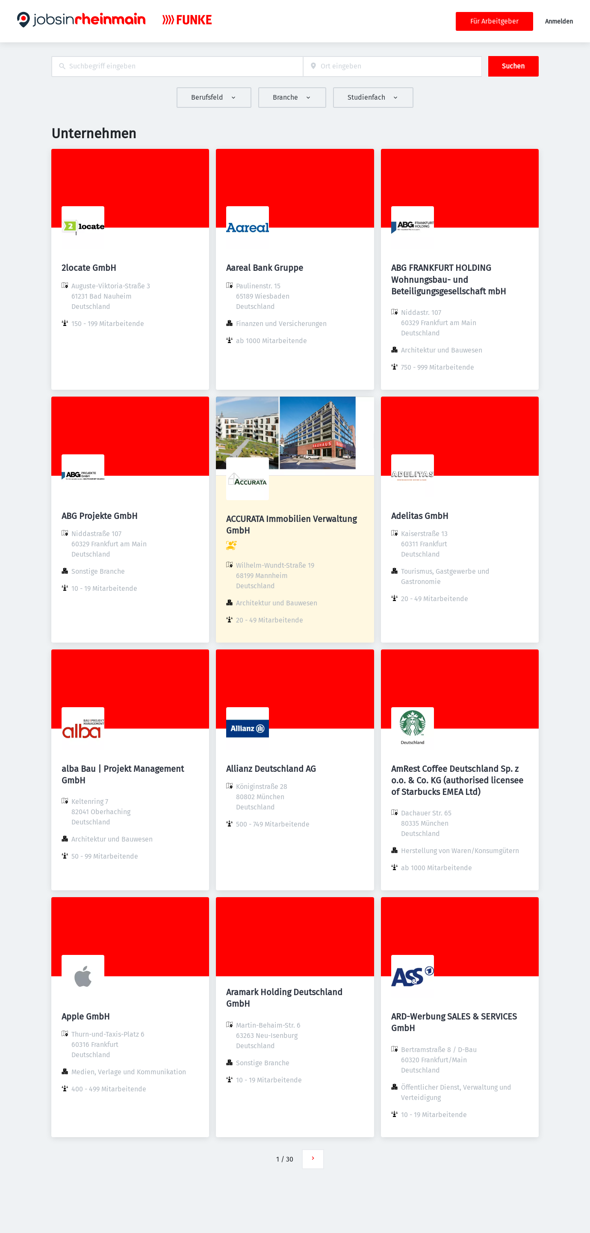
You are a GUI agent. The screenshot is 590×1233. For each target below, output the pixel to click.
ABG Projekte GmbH (100, 516)
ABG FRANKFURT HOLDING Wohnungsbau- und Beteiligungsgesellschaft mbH (448, 279)
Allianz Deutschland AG (271, 769)
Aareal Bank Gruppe (264, 268)
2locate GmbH (89, 268)
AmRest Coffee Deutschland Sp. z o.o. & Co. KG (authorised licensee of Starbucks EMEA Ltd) (457, 780)
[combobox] (177, 66)
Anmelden (559, 21)
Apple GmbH (86, 1016)
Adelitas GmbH (419, 516)
